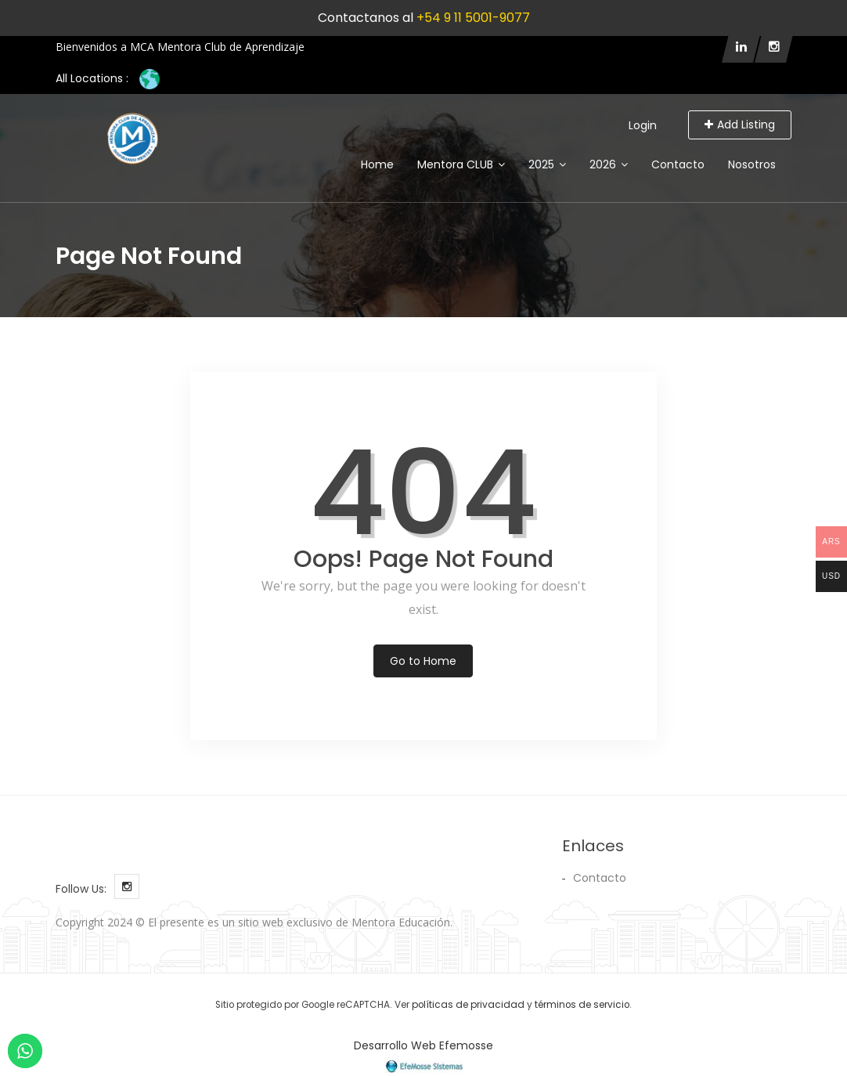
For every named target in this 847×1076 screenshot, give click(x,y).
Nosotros (752, 164)
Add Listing (740, 124)
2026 (608, 164)
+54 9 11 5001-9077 (473, 18)
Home (377, 164)
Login (643, 125)
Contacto (678, 164)
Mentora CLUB (461, 164)
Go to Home (423, 661)
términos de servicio (582, 1004)
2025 (547, 164)
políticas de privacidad (468, 1004)
